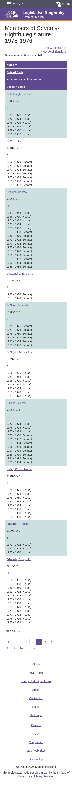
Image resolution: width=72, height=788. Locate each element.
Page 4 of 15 (12, 630)
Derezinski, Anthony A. (20, 273)
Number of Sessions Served (24, 79)
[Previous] (14, 642)
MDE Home (36, 672)
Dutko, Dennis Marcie (19, 469)
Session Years (16, 86)
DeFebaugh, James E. (20, 94)
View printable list (56, 47)
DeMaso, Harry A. (17, 191)
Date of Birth (15, 72)
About (36, 689)
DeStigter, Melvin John (20, 352)
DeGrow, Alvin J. (16, 141)
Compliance (36, 742)
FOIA (36, 733)
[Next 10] (34, 648)
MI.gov (66, 3)
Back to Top (36, 759)
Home (35, 706)
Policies (36, 725)
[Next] (28, 648)
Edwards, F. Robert (18, 523)
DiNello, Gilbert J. (17, 402)
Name (12, 64)
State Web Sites (36, 750)
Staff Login (36, 715)
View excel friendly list (54, 51)
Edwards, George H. (19, 559)
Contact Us (35, 698)
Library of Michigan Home (36, 681)
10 (21, 648)
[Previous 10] (8, 642)
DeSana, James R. (18, 305)
